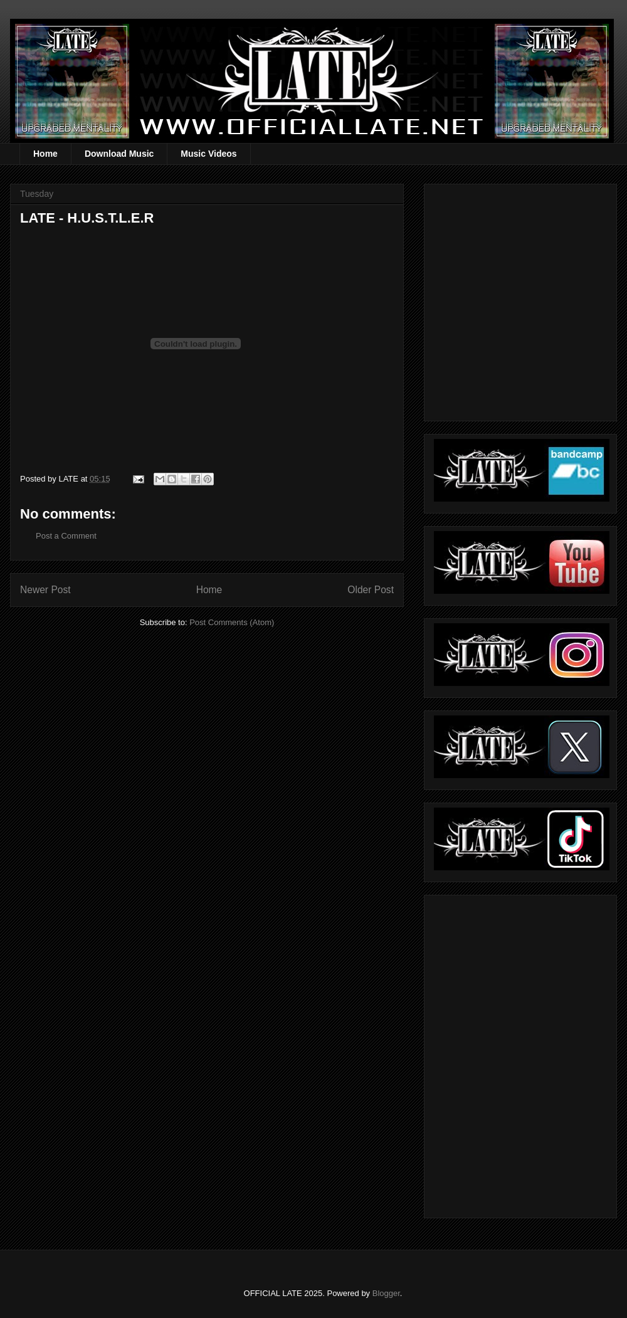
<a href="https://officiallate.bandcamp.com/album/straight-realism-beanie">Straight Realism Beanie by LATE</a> (518, 1053)
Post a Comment (66, 535)
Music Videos (208, 154)
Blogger (386, 1293)
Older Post (370, 589)
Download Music (119, 154)
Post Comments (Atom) (231, 622)
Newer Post (45, 589)
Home (45, 154)
